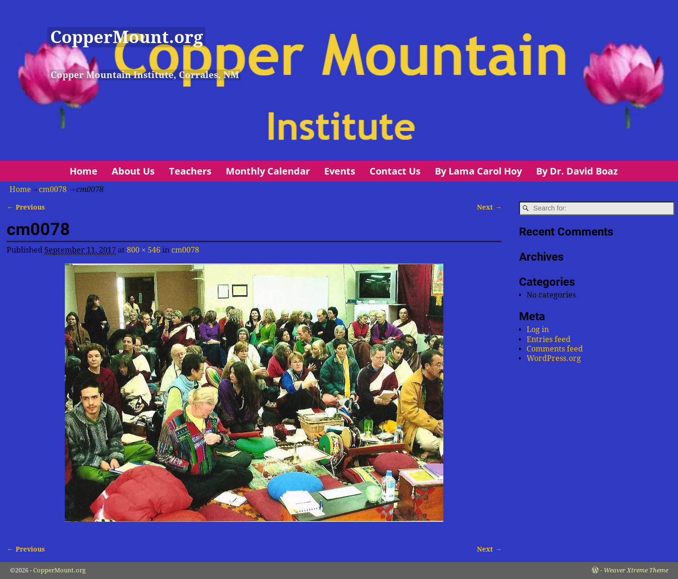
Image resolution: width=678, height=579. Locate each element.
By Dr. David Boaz (577, 171)
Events (339, 171)
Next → (489, 207)
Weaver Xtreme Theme (636, 570)
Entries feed (549, 339)
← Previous (25, 207)
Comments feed (555, 348)
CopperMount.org (126, 37)
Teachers (190, 171)
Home (83, 171)
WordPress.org (554, 358)
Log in (538, 329)
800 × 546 (143, 250)
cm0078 (53, 189)
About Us (133, 171)
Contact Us (395, 171)
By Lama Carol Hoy (478, 171)
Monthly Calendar (268, 171)
